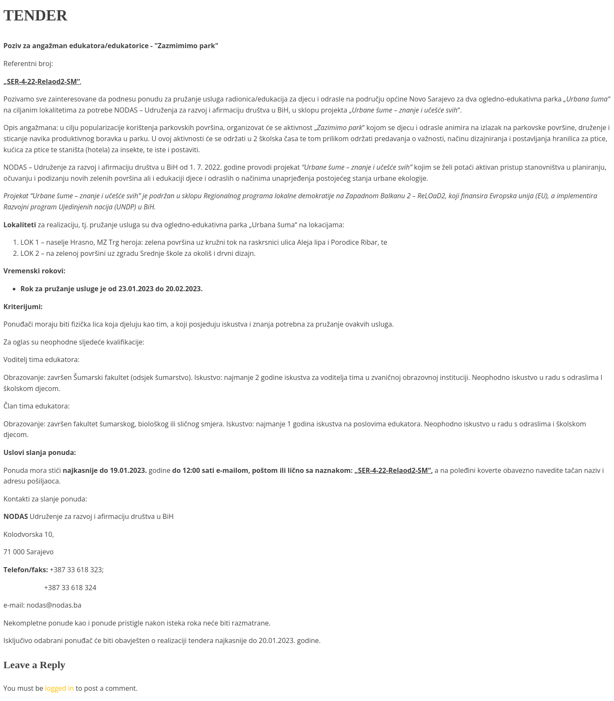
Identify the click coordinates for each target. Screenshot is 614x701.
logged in (59, 688)
